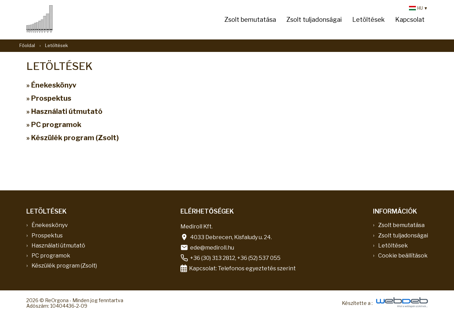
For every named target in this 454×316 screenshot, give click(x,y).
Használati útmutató (58, 245)
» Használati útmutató (64, 111)
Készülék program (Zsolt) (64, 265)
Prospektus (47, 235)
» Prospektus (48, 98)
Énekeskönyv (50, 225)
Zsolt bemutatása (250, 19)
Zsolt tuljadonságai (314, 19)
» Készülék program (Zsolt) (72, 138)
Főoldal (27, 45)
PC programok (51, 255)
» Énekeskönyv (51, 85)
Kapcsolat (410, 19)
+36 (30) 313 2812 (212, 258)
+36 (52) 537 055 (259, 258)
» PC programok (53, 124)
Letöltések (368, 19)
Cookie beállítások (403, 255)
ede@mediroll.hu (212, 247)
